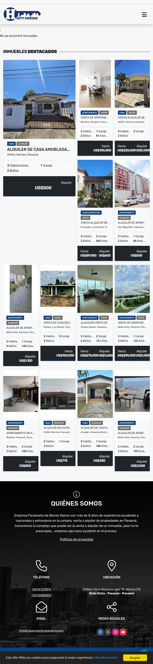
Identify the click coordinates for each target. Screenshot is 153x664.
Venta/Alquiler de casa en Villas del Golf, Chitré (132, 117)
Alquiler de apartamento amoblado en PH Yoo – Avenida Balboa (132, 433)
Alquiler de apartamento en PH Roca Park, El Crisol (132, 222)
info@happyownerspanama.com (41, 630)
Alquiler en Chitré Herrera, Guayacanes (58, 427)
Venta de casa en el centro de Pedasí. (58, 322)
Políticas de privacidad (76, 539)
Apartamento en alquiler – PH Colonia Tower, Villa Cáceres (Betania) (20, 433)
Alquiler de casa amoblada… (38, 149)
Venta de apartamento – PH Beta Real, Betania (95, 117)
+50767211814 (41, 589)
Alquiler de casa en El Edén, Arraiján (95, 427)
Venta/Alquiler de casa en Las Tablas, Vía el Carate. (95, 222)
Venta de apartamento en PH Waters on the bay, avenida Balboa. (132, 322)
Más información (106, 658)
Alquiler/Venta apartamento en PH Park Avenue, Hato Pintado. (95, 322)
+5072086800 (41, 595)
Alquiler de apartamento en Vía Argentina (20, 327)
